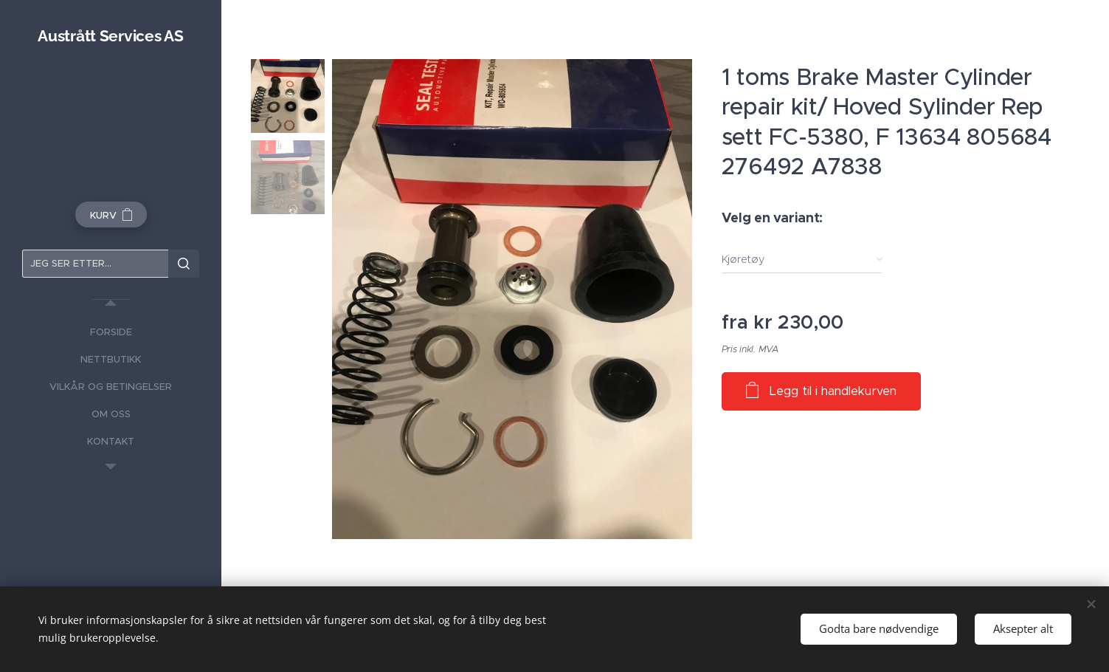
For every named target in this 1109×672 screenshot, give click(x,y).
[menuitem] (110, 331)
